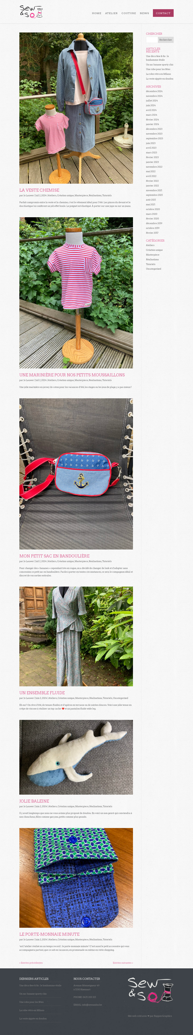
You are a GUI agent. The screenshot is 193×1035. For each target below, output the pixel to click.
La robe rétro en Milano (158, 74)
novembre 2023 (154, 134)
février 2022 (152, 181)
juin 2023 (151, 143)
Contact (163, 13)
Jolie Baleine (34, 801)
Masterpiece (81, 195)
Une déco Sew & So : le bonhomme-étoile (40, 985)
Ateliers (52, 195)
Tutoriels (107, 195)
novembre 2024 (154, 96)
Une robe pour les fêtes (158, 69)
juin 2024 (151, 105)
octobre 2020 (153, 209)
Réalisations (95, 195)
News (144, 13)
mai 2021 (150, 204)
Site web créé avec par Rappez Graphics (150, 1016)
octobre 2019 (153, 228)
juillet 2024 (152, 100)
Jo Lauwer (28, 195)
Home (96, 13)
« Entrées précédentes (31, 963)
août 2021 (151, 200)
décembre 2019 (154, 223)
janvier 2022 (152, 185)
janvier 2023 (152, 162)
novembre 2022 (154, 167)
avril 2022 (151, 176)
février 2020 (152, 218)
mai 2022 (151, 171)
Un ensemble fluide (42, 692)
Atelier (111, 13)
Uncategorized (120, 698)
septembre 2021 (154, 195)
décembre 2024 (154, 91)
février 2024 (152, 119)
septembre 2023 (154, 138)
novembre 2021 (154, 190)
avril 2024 (151, 110)
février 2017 (152, 233)
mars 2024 (151, 115)
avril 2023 (151, 148)
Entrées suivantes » (123, 963)
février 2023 (152, 157)
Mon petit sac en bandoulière (54, 556)
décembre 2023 (154, 129)
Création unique (65, 195)
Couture (129, 13)
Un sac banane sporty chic (160, 64)
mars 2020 (151, 214)
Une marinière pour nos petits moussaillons (72, 375)
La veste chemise (39, 190)
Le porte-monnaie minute (49, 934)
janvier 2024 (152, 124)
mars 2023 (151, 152)
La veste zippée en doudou (159, 79)
